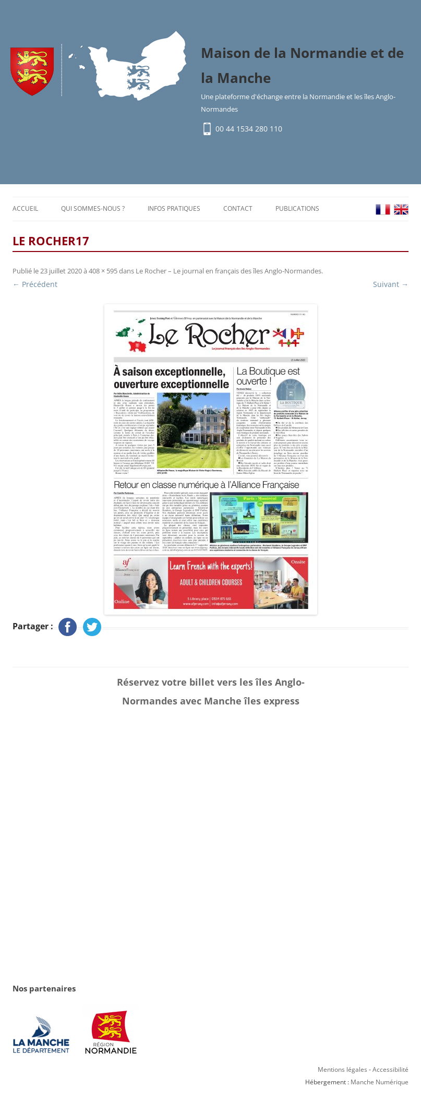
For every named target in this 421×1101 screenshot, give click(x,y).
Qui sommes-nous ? (93, 208)
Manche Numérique (379, 1082)
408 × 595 (103, 271)
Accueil (25, 208)
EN (401, 209)
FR (383, 209)
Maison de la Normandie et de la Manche (302, 65)
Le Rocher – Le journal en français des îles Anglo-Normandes (228, 271)
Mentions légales (342, 1069)
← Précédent (35, 284)
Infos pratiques (174, 208)
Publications (297, 208)
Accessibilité (390, 1069)
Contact (237, 208)
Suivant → (390, 284)
